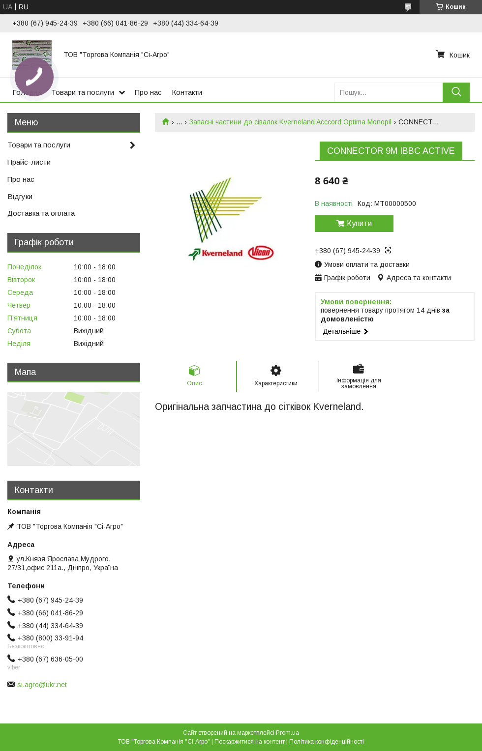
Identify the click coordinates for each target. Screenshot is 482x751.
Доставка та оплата (41, 213)
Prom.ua (287, 732)
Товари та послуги (82, 92)
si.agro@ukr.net (42, 685)
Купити (359, 223)
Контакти (187, 92)
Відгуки (19, 196)
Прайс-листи (29, 162)
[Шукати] (456, 92)
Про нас (148, 92)
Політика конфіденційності (326, 741)
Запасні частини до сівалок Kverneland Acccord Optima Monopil (290, 122)
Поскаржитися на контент (249, 741)
